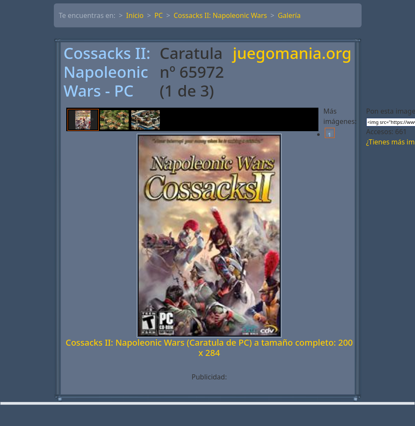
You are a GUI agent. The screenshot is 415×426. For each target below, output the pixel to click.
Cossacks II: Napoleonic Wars (220, 15)
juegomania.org (292, 54)
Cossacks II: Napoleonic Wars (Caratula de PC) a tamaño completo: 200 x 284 (209, 347)
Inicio (135, 15)
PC (158, 15)
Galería (289, 15)
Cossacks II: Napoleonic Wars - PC (107, 72)
